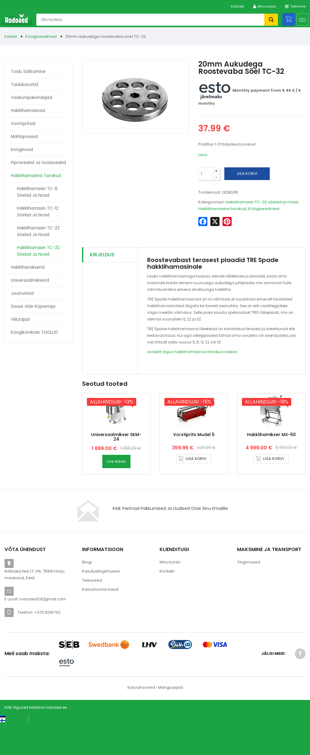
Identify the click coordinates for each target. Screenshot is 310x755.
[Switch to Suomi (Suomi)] (9, 752)
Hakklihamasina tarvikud (36, 176)
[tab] (110, 255)
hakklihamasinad (190, 351)
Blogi (87, 594)
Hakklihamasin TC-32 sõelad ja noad (38, 251)
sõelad (230, 351)
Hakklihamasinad (28, 110)
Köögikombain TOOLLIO (34, 332)
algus (167, 351)
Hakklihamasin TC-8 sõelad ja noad (37, 192)
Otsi (271, 20)
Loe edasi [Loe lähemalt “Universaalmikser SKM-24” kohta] (116, 493)
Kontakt (237, 6)
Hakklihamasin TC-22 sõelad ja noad (38, 231)
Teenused (92, 612)
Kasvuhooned (141, 719)
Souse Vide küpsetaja (33, 306)
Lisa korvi (247, 173)
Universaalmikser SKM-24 (116, 468)
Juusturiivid (22, 293)
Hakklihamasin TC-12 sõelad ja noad (37, 211)
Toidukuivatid (24, 84)
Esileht (11, 36)
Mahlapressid (24, 137)
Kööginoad (22, 150)
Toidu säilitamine (28, 71)
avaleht (154, 351)
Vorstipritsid (23, 123)
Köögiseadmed (41, 36)
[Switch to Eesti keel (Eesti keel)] (12, 748)
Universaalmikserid (30, 280)
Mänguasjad (170, 719)
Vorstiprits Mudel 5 (194, 466)
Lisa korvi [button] (196, 490)
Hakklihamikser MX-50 (271, 466)
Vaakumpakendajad (31, 97)
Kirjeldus (102, 254)
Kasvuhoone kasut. (100, 621)
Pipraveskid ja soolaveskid (38, 163)
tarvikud (215, 351)
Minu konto (170, 594)
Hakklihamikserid (28, 267)
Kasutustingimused (101, 603)
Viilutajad (20, 319)
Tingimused (248, 594)
